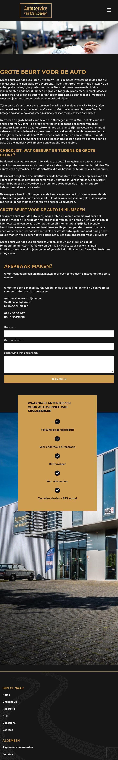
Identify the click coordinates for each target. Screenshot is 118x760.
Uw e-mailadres (13, 340)
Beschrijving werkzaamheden (21, 352)
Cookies (7, 754)
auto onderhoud (75, 235)
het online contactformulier (79, 249)
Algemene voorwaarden (17, 747)
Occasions (9, 723)
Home (6, 695)
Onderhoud (9, 702)
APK (5, 716)
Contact (7, 730)
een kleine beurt (27, 220)
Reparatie (8, 709)
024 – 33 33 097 (14, 313)
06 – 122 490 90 (14, 317)
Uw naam (9, 327)
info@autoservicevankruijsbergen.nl (23, 249)
